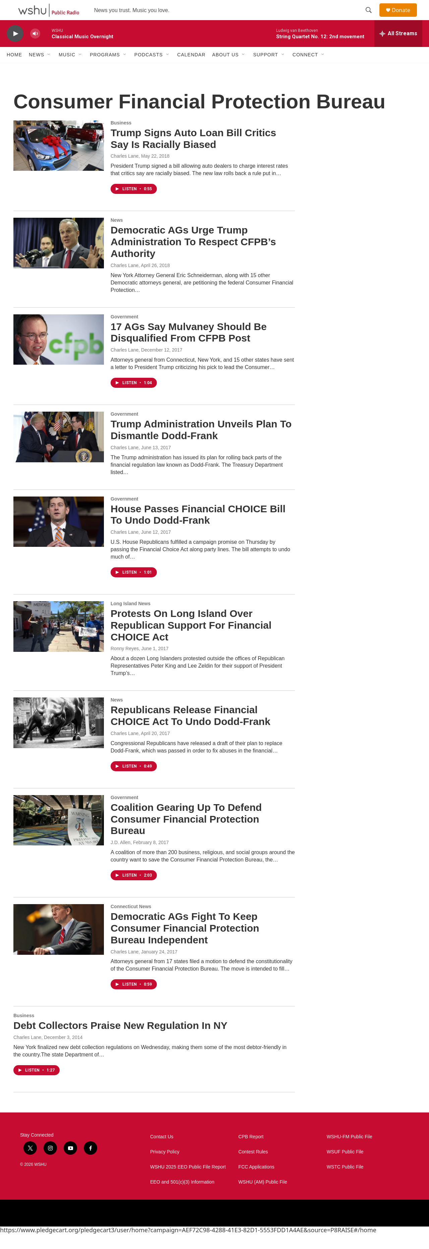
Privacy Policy (164, 1166)
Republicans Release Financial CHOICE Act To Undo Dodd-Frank (190, 730)
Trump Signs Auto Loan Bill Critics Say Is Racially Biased (193, 153)
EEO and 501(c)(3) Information (182, 1197)
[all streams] (398, 48)
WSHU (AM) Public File (262, 1197)
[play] (15, 49)
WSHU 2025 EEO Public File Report (188, 1182)
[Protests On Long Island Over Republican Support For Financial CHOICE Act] (58, 641)
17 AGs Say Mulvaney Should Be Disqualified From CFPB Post (189, 347)
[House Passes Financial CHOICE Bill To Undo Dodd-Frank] (58, 537)
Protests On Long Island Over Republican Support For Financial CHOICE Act (191, 640)
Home (14, 69)
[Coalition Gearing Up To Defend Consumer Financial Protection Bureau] (58, 835)
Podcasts (148, 69)
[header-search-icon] (371, 18)
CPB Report (250, 1151)
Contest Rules (253, 1166)
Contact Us (161, 1151)
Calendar (191, 69)
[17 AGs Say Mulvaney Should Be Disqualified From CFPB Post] (58, 354)
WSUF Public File (345, 1166)
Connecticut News (131, 921)
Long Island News (130, 618)
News (36, 69)
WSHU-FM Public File (349, 1151)
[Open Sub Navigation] (49, 69)
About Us (225, 69)
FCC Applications (256, 1182)
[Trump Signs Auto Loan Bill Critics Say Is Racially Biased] (58, 161)
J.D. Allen (120, 857)
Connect (305, 69)
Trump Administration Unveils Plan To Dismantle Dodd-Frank (201, 444)
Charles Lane (124, 171)
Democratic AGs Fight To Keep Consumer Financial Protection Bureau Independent (185, 943)
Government (124, 331)
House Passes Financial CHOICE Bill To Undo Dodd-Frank (198, 529)
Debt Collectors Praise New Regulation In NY (120, 1040)
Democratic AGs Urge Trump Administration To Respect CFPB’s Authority (193, 257)
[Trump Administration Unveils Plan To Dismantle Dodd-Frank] (58, 452)
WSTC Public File (345, 1182)
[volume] (35, 48)
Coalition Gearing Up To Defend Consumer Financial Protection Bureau (186, 834)
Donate (405, 17)
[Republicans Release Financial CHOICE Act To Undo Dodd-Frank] (58, 738)
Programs (105, 69)
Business (121, 138)
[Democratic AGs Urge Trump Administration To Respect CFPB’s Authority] (58, 258)
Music (67, 69)
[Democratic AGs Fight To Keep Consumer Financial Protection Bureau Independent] (58, 944)
